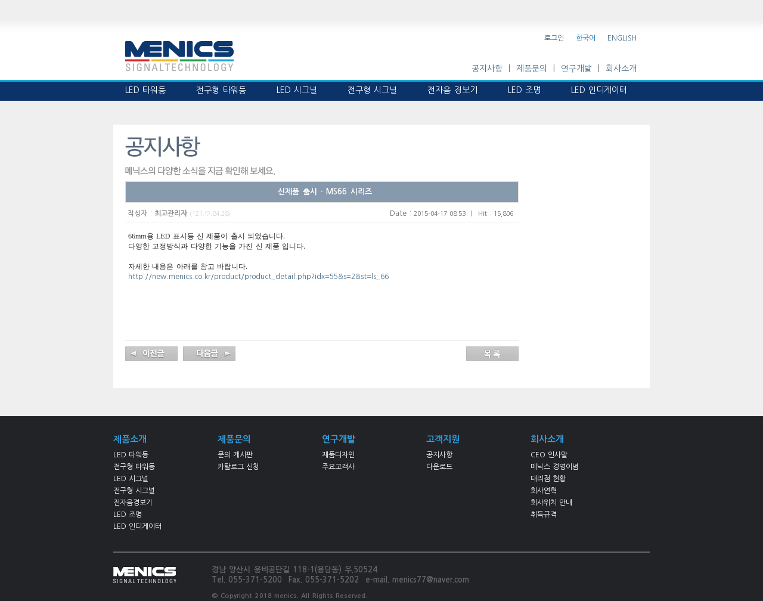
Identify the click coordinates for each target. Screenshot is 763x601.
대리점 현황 (548, 478)
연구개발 (576, 68)
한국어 (585, 38)
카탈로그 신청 (238, 466)
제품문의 (531, 68)
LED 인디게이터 (137, 526)
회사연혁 (544, 490)
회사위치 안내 (551, 502)
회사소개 (621, 68)
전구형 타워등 (134, 466)
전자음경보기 (133, 502)
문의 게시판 (235, 455)
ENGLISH (622, 38)
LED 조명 (127, 514)
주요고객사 (338, 466)
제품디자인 (338, 455)
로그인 (554, 38)
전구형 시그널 (134, 490)
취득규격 (544, 514)
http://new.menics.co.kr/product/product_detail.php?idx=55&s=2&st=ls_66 (258, 276)
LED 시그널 (130, 478)
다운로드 (439, 466)
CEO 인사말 (549, 455)
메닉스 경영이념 (555, 466)
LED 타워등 (130, 455)
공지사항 (487, 68)
